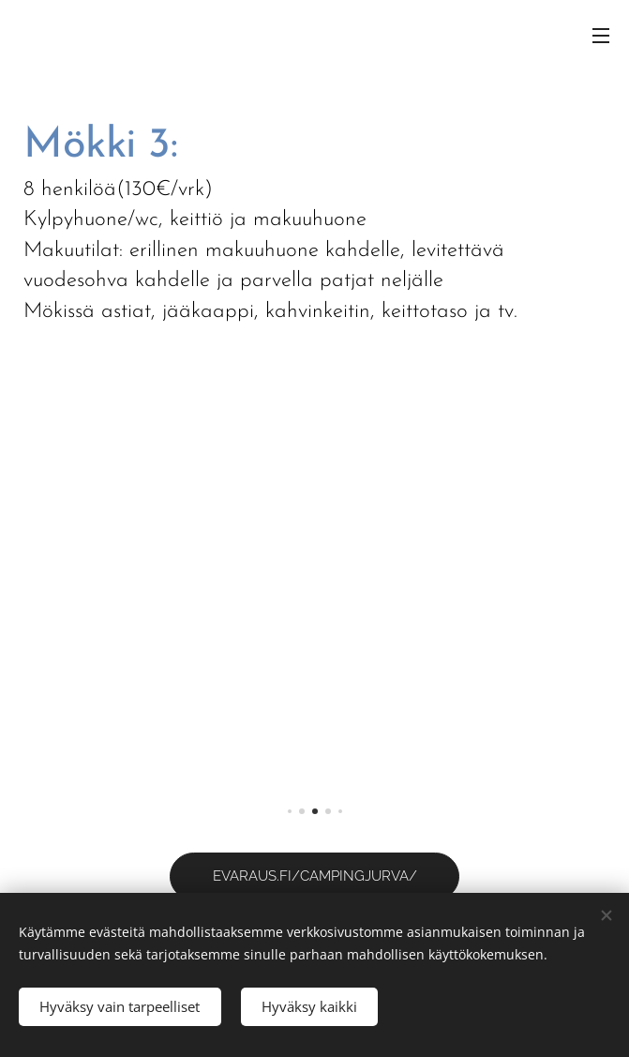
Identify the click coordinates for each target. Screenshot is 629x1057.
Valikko (600, 36)
